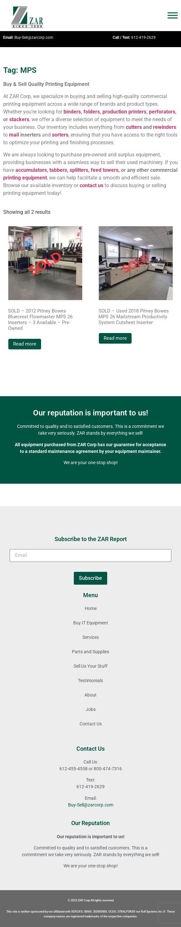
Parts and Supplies (90, 651)
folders (91, 112)
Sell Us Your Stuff (90, 666)
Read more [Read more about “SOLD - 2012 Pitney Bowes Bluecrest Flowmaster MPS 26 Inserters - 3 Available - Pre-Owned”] (24, 344)
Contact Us (91, 723)
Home (91, 608)
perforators (162, 112)
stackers (19, 119)
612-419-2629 (143, 37)
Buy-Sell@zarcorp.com (33, 37)
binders (72, 112)
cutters (134, 127)
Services (90, 637)
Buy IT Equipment (90, 622)
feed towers (104, 170)
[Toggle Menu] (173, 16)
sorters (60, 135)
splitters (79, 170)
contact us (91, 185)
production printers (124, 112)
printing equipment (25, 178)
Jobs (91, 709)
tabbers (58, 170)
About (90, 694)
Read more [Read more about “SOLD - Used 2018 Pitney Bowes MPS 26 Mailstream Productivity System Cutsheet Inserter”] (115, 338)
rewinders (164, 127)
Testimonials (90, 680)
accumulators (31, 170)
